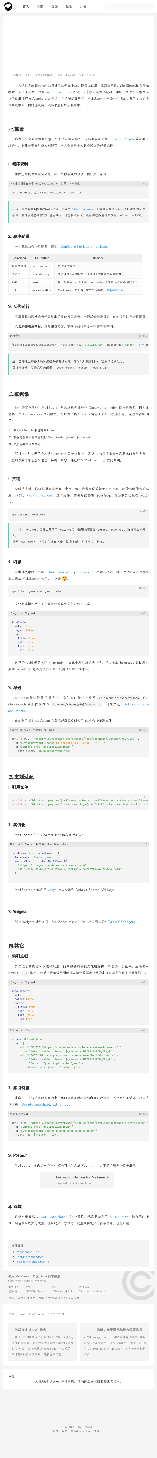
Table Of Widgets (121, 922)
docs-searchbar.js (54, 1217)
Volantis (88, 1431)
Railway (115, 139)
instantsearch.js (58, 92)
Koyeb (129, 139)
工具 (11, 1314)
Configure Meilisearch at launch (85, 247)
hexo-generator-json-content (71, 572)
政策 (55, 1431)
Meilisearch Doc (28, 1252)
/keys (52, 890)
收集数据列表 (114, 290)
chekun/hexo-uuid (40, 495)
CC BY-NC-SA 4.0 (92, 1291)
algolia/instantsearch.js (33, 1262)
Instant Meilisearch (30, 1257)
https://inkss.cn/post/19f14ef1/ (27, 1280)
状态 (64, 1431)
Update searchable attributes (45, 1104)
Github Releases (83, 209)
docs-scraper (120, 1217)
